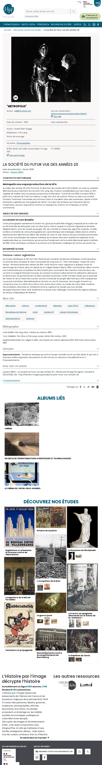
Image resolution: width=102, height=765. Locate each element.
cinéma (25, 305)
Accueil (7, 30)
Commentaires (11, 380)
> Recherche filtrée (31, 16)
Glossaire (8, 348)
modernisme (41, 305)
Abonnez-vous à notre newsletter (54, 752)
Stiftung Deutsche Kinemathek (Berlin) (69, 113)
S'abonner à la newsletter (92, 16)
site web (57, 116)
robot (35, 312)
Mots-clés (28, 24)
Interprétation (13, 249)
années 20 (49, 312)
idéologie (57, 305)
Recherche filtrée (61, 24)
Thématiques (10, 24)
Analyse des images (15, 213)
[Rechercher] (47, 11)
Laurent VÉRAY (17, 172)
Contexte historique (17, 178)
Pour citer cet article (15, 366)
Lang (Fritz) (73, 305)
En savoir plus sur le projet (33, 738)
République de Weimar (16, 312)
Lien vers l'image (17, 155)
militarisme (90, 305)
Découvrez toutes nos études (27, 30)
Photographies (23, 143)
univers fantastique (69, 312)
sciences (30, 318)
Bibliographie (11, 326)
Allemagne (10, 305)
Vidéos (77, 24)
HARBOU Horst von (22, 111)
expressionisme (13, 318)
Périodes (42, 24)
